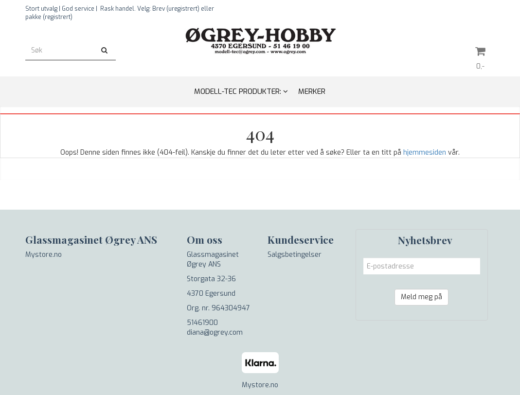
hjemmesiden (424, 152)
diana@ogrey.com (215, 332)
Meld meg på (421, 297)
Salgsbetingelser (295, 254)
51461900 (202, 322)
